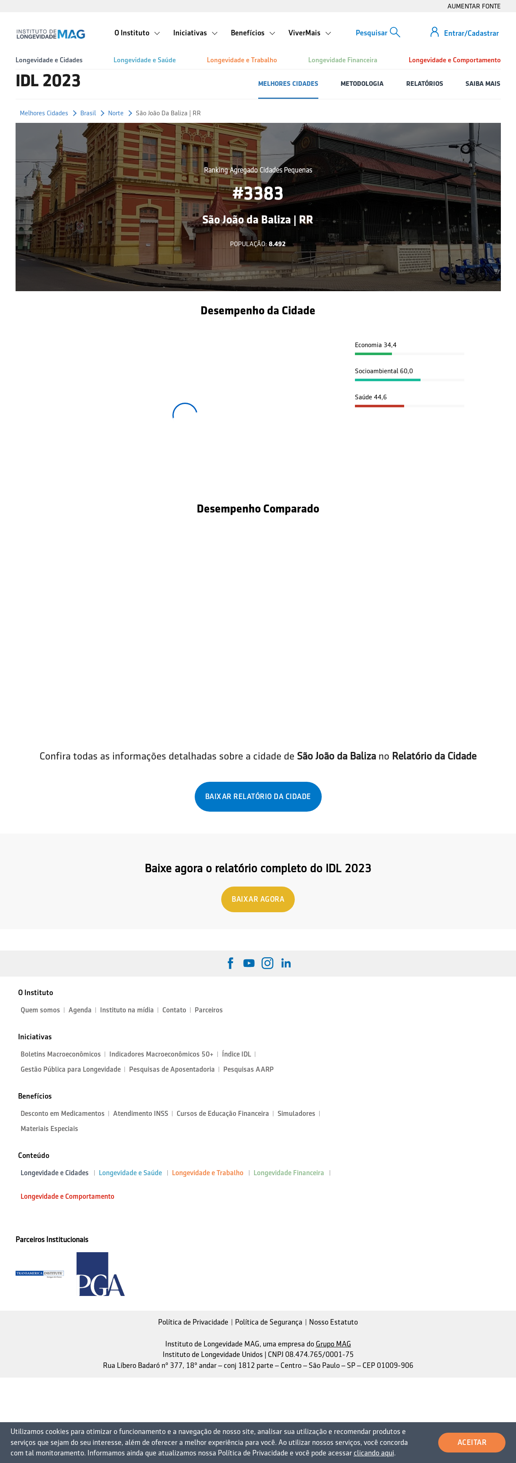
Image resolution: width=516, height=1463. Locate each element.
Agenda (80, 1010)
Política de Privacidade (193, 1322)
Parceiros (209, 1010)
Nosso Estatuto (333, 1322)
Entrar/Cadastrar (471, 33)
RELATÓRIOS (424, 83)
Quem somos (40, 1010)
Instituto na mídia (127, 1010)
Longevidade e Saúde (145, 60)
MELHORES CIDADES (288, 83)
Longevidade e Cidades (49, 60)
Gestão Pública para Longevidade (71, 1069)
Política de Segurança (268, 1322)
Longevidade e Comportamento (455, 60)
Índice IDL (236, 1054)
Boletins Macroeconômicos (61, 1054)
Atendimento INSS (140, 1114)
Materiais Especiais (49, 1129)
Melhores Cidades (44, 113)
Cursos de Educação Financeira (223, 1114)
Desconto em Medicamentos (63, 1114)
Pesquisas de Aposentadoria (172, 1069)
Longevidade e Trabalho (242, 60)
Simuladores (296, 1114)
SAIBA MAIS (483, 83)
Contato (174, 1010)
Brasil (88, 113)
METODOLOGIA (362, 83)
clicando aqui (374, 1453)
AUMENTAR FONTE (474, 6)
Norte (116, 113)
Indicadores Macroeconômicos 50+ (161, 1054)
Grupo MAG (333, 1344)
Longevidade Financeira (342, 60)
